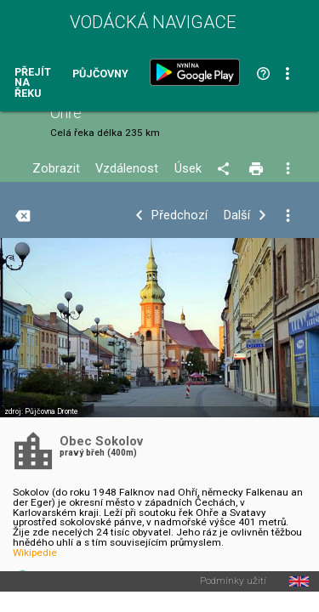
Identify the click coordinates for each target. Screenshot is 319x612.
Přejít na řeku (32, 83)
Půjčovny (100, 74)
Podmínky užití (233, 581)
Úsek (188, 168)
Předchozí (179, 215)
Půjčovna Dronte (51, 411)
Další (237, 215)
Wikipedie (35, 552)
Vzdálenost (126, 168)
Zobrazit (56, 168)
